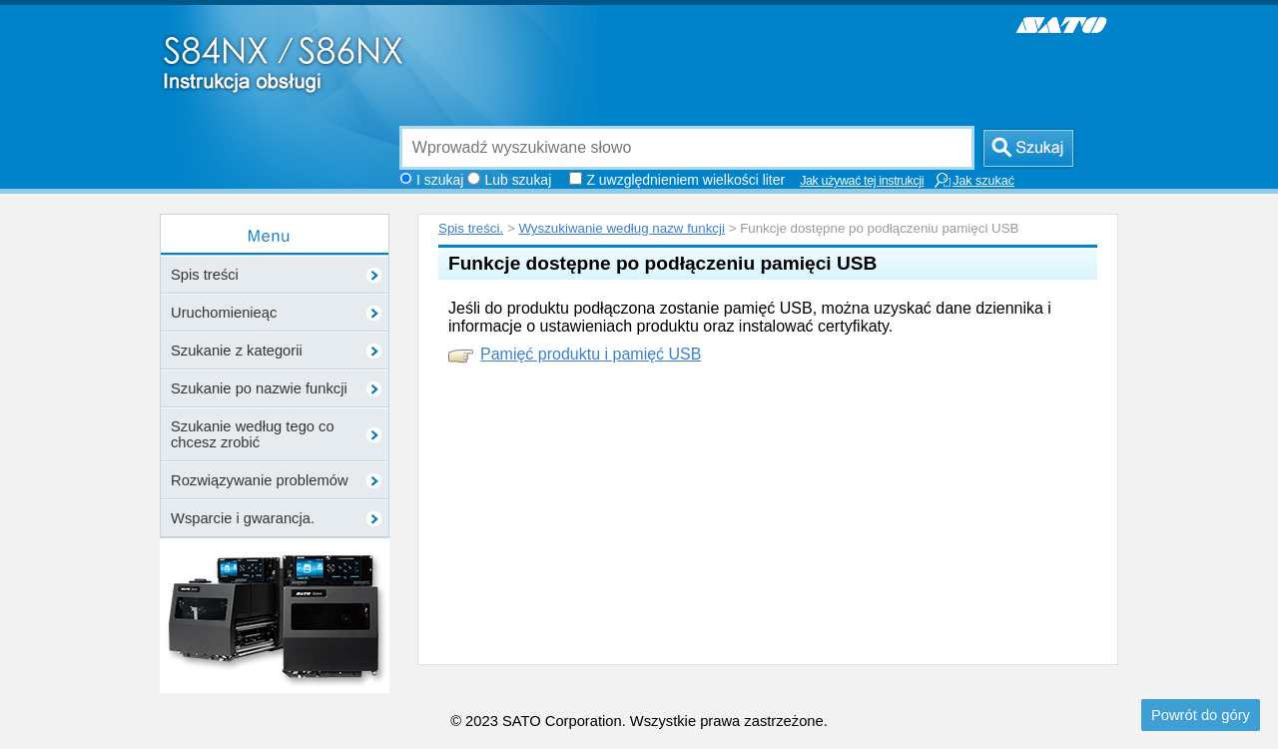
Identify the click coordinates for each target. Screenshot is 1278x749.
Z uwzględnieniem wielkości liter (685, 180)
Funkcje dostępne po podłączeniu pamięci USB (662, 263)
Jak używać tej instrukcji (862, 181)
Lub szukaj (517, 180)
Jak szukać (974, 180)
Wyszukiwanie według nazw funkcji (621, 228)
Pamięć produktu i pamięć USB (590, 354)
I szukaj (439, 180)
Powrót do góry (1200, 715)
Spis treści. (470, 228)
